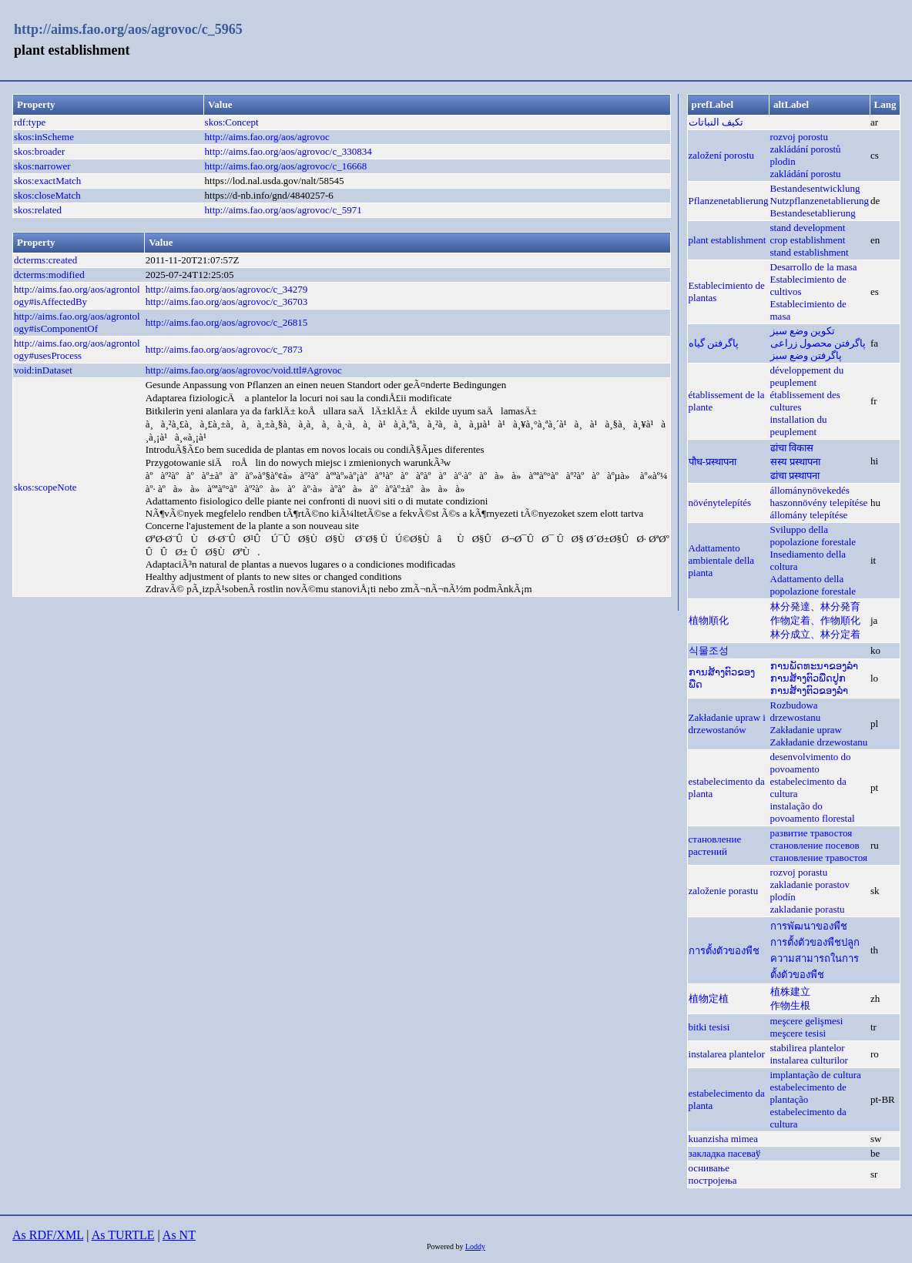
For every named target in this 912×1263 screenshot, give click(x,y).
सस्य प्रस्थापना (795, 461)
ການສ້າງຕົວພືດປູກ (808, 678)
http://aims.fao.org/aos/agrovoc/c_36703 (227, 301)
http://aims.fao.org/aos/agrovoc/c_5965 (128, 29)
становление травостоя (819, 857)
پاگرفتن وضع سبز (806, 355)
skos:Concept (232, 122)
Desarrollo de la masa (813, 267)
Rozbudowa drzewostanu (795, 711)
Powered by (446, 1246)
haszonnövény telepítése (819, 502)
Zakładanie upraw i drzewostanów (727, 723)
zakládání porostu (805, 173)
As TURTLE (123, 1234)
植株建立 (790, 991)
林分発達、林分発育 (815, 606)
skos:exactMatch (47, 180)
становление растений (715, 845)
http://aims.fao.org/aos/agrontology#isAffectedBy (77, 295)
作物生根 (790, 1005)
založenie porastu (724, 890)
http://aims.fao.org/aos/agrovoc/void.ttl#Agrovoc (244, 370)
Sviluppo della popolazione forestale (813, 536)
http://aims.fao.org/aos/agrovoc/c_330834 (288, 151)
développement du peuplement (807, 376)
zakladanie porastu (807, 909)
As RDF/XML (47, 1234)
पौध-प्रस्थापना (712, 461)
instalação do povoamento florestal (812, 812)
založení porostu (722, 155)
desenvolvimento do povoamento (810, 763)
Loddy (475, 1246)
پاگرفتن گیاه (714, 343)
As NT (179, 1234)
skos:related (38, 210)
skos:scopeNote (45, 487)
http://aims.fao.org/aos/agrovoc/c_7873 (224, 349)
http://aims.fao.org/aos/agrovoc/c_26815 (227, 322)
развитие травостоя (811, 833)
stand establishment (809, 252)
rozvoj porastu (799, 872)
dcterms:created (45, 260)
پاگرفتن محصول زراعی (818, 343)
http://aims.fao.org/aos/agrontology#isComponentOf (77, 322)
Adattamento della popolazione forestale (813, 585)
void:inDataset (43, 370)
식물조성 (709, 650)
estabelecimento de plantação (808, 1093)
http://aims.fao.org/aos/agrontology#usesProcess (77, 349)
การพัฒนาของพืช (808, 926)
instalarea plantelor (727, 1054)
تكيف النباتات (716, 122)
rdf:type (29, 122)
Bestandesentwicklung (815, 188)
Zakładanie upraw (806, 729)
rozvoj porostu (799, 136)
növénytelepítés (720, 502)
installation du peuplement (798, 425)
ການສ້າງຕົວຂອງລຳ (809, 690)
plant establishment (727, 240)
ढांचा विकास (791, 448)
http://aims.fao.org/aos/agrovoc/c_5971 (283, 210)
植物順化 (709, 620)
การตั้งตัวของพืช (724, 950)
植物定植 (709, 998)
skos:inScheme (44, 136)
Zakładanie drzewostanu (819, 742)
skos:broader (39, 151)
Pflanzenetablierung (729, 200)
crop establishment (808, 240)
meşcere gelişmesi (806, 1021)
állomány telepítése (809, 515)
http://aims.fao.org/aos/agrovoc (267, 136)
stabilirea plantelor (807, 1048)
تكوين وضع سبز (803, 331)
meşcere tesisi (798, 1033)
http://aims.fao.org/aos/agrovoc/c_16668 (286, 166)
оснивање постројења (713, 1174)
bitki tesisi (709, 1027)
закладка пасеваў (725, 1153)
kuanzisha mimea (724, 1138)
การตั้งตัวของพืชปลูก (815, 942)
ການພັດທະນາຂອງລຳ (814, 666)
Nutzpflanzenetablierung (820, 200)
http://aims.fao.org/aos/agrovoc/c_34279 (227, 289)
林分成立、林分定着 (815, 634)
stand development (808, 227)
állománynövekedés (810, 490)
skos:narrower (42, 166)
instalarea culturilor (809, 1060)
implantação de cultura (815, 1074)
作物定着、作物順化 (815, 620)
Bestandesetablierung (813, 213)
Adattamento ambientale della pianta (722, 560)
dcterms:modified (49, 274)
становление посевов (815, 845)
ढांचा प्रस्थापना (795, 475)
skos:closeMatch (47, 195)
